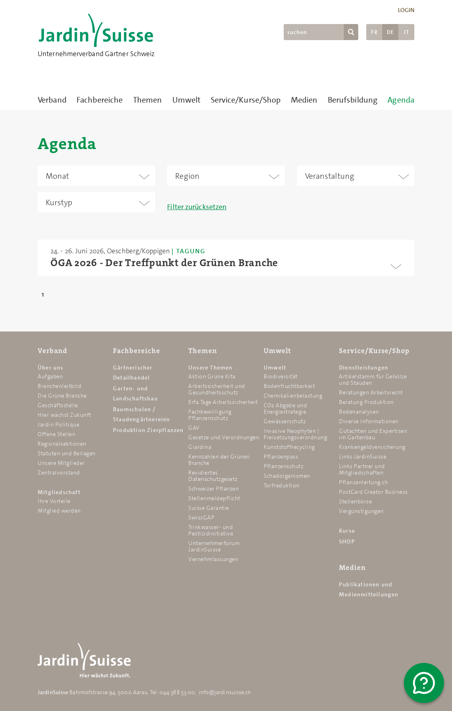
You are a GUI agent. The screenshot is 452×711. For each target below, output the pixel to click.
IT (406, 32)
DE (390, 32)
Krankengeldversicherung (372, 446)
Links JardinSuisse (362, 456)
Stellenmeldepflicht (214, 498)
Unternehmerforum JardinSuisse (214, 546)
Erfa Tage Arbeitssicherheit (223, 402)
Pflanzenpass (281, 456)
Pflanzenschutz (283, 466)
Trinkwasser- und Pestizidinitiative (210, 530)
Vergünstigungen (361, 511)
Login (406, 10)
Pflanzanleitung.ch (363, 482)
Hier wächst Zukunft (64, 414)
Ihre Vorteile (54, 501)
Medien (304, 100)
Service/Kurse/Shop (246, 100)
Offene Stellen (56, 434)
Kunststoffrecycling (289, 446)
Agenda (400, 100)
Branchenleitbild (59, 386)
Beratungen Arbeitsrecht (371, 392)
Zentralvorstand (59, 472)
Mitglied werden (59, 510)
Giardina (199, 446)
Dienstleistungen (363, 367)
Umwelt (186, 100)
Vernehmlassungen (213, 559)
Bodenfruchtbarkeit (289, 386)
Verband (52, 100)
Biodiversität (281, 376)
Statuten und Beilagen (67, 453)
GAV (194, 427)
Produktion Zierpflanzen (148, 430)
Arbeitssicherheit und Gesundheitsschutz (216, 389)
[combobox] (96, 176)
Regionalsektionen (62, 443)
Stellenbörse (355, 501)
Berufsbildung (352, 100)
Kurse (347, 530)
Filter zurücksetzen (196, 207)
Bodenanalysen (359, 411)
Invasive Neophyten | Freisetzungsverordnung (295, 434)
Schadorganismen (287, 475)
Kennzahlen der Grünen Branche (219, 460)
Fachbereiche (100, 100)
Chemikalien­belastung (293, 395)
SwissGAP (201, 517)
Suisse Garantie (208, 507)
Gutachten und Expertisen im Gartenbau (373, 434)
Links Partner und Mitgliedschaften (362, 469)
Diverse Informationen (369, 421)
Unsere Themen (210, 367)
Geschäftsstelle (58, 405)
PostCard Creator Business (373, 491)
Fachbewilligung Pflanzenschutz (210, 415)
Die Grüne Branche (62, 395)
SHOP (347, 541)
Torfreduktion (282, 485)
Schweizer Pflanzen (213, 488)
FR (374, 32)
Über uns (51, 367)
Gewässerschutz (285, 421)
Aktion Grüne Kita (212, 376)
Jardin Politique (58, 424)
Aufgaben (50, 376)
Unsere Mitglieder (61, 463)
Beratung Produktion (366, 402)
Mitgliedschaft (59, 492)
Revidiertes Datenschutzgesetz (213, 476)
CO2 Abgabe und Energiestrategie (285, 408)
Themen (147, 100)
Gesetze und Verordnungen (223, 437)
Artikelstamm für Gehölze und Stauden (373, 379)
